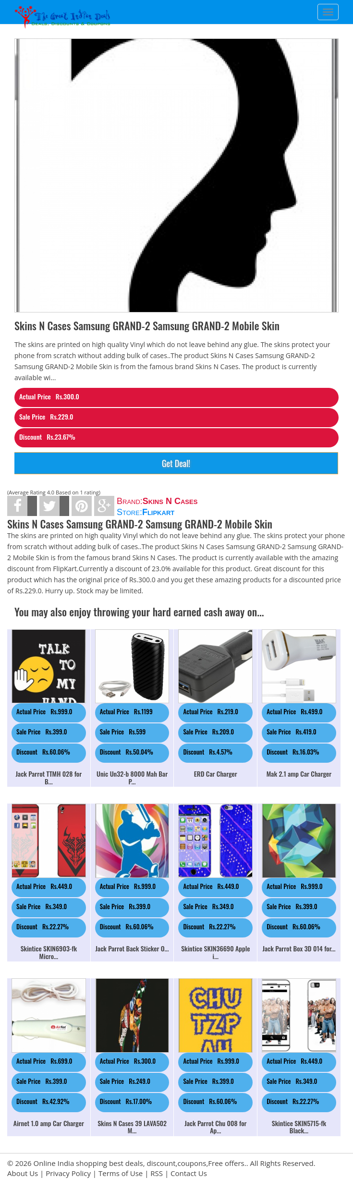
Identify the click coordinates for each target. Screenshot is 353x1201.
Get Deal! (176, 463)
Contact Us (188, 1173)
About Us (22, 1173)
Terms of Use (120, 1173)
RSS (156, 1173)
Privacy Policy (68, 1173)
